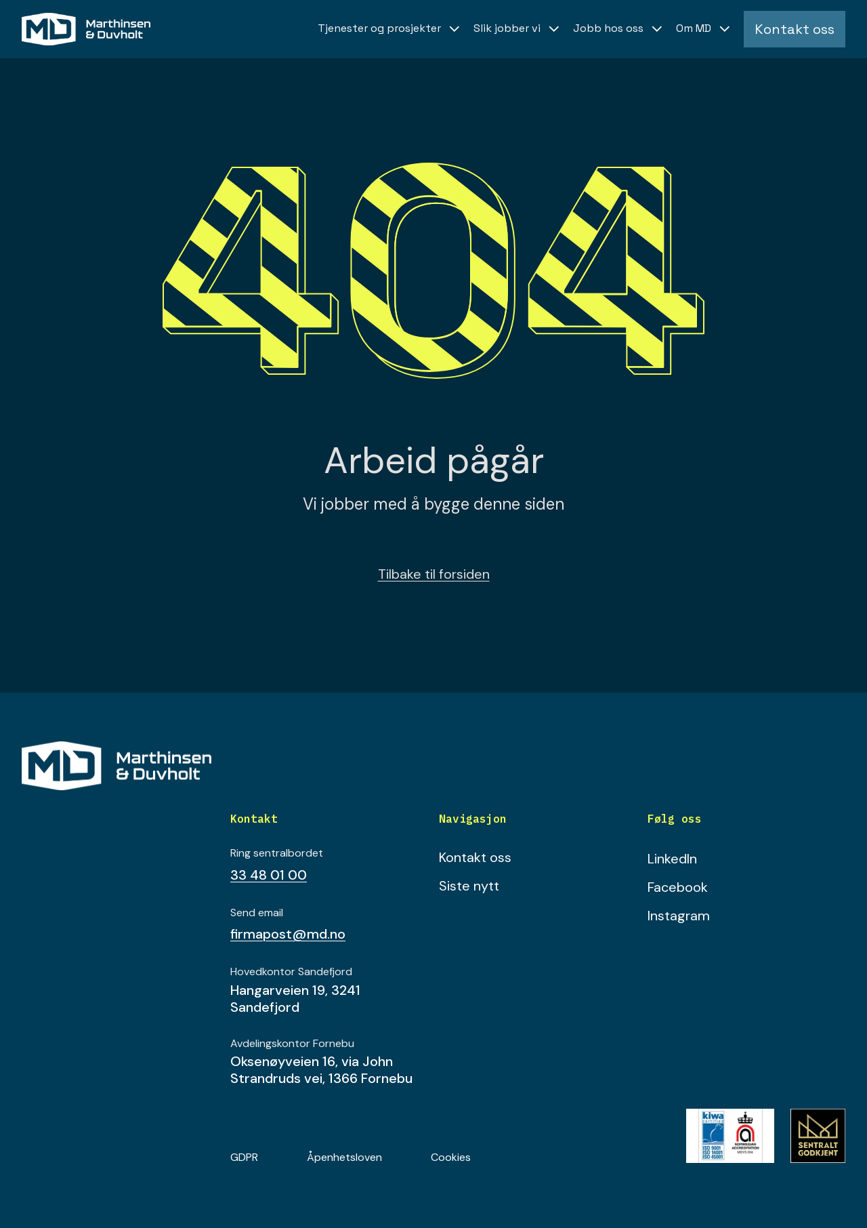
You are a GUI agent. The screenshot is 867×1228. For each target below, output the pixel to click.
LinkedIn (672, 858)
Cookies (451, 1157)
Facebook (678, 887)
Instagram (679, 915)
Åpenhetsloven (344, 1157)
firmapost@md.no (287, 934)
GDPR (244, 1157)
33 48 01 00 (268, 875)
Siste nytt (469, 886)
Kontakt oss (475, 857)
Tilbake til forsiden (434, 574)
